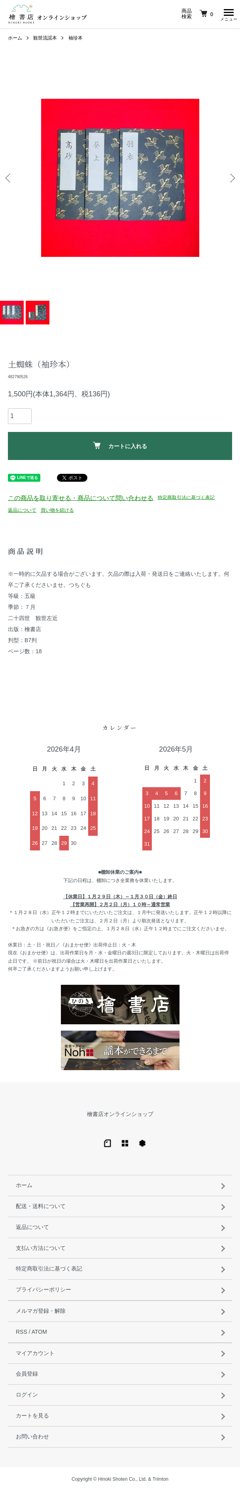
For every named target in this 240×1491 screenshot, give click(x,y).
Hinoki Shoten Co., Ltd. (122, 1479)
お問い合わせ (32, 1436)
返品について (22, 510)
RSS (21, 1332)
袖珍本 (75, 38)
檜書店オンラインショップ (120, 1114)
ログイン (27, 1394)
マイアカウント (35, 1353)
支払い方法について (41, 1248)
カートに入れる (120, 445)
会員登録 (27, 1373)
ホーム (15, 38)
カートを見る (32, 1415)
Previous (9, 178)
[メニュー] (228, 14)
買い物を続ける (57, 510)
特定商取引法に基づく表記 (186, 497)
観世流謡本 (45, 38)
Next (231, 178)
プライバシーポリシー (43, 1289)
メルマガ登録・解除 (41, 1311)
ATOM (39, 1332)
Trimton (160, 1479)
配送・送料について (41, 1206)
